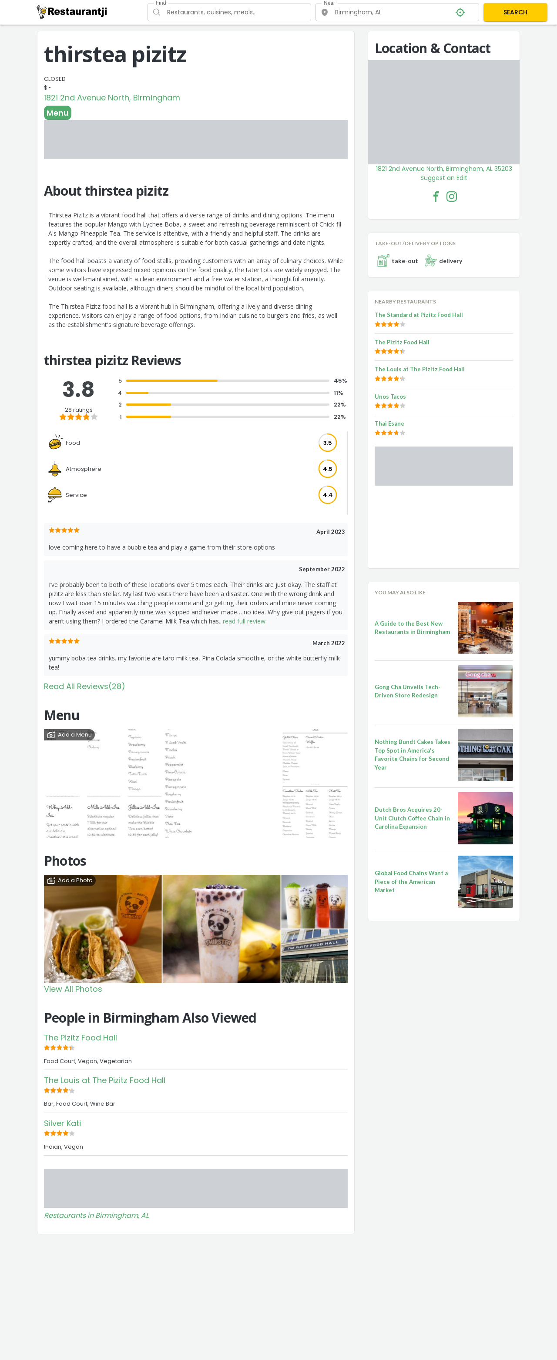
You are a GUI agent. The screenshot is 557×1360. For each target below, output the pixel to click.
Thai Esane (389, 423)
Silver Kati (62, 1123)
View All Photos (73, 988)
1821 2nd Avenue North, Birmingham (112, 97)
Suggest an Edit (443, 177)
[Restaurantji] (72, 11)
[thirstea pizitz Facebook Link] (436, 196)
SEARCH (515, 12)
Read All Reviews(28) (84, 686)
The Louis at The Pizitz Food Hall (104, 1080)
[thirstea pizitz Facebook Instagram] (451, 196)
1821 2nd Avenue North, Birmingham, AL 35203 (444, 168)
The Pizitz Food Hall (80, 1037)
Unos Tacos (390, 396)
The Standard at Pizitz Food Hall (419, 314)
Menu (58, 112)
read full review (244, 621)
